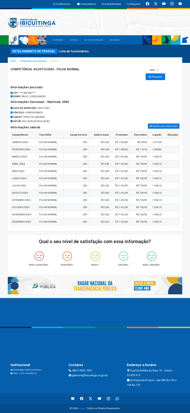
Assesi (82, 408)
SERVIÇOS (74, 40)
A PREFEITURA (24, 40)
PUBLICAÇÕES (115, 40)
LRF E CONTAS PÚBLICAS (94, 40)
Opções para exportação (164, 126)
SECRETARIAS (58, 40)
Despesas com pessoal (33, 61)
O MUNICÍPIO (41, 40)
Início (14, 61)
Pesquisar (155, 76)
